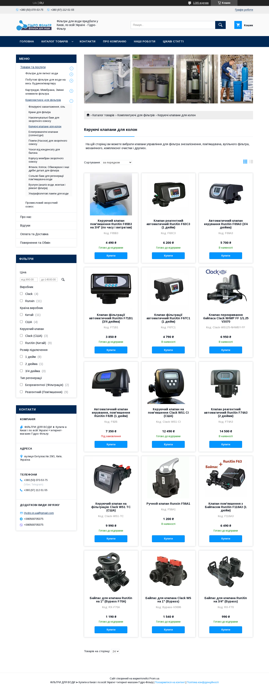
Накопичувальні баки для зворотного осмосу (44, 119)
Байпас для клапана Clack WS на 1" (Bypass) (168, 599)
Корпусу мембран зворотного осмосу (46, 160)
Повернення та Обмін (35, 242)
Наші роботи (144, 41)
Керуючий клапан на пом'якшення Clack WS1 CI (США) (168, 413)
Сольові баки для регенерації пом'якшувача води (46, 178)
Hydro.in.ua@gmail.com (39, 513)
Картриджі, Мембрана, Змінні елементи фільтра (44, 91)
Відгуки (25, 225)
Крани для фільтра (40, 112)
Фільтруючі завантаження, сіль (47, 106)
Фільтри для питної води (41, 73)
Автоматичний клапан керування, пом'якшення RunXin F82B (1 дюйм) (111, 413)
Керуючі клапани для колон (45, 126)
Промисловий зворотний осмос (41, 204)
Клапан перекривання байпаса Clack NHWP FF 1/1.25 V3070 (225, 318)
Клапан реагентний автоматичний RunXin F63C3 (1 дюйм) (168, 224)
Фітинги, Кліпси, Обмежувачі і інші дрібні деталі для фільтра (49, 169)
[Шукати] (220, 25)
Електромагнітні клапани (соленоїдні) (43, 133)
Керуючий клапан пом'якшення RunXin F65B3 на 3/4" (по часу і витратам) (111, 224)
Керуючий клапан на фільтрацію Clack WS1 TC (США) (111, 507)
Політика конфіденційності (203, 682)
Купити (111, 255)
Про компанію (114, 41)
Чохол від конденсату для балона (44, 151)
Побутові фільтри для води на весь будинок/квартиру (45, 81)
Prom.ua (154, 678)
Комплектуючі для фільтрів (136, 115)
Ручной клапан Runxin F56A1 (168, 503)
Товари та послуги (33, 67)
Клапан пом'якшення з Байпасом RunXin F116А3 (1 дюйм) (226, 507)
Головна (27, 41)
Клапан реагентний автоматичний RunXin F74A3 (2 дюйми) (226, 413)
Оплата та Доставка (34, 234)
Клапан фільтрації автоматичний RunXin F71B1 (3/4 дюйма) (111, 318)
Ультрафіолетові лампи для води (49, 193)
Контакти (87, 41)
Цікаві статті (173, 41)
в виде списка (251, 162)
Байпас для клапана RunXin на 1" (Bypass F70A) (111, 599)
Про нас (25, 217)
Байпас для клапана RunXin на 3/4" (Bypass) (225, 599)
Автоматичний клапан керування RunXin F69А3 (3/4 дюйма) (226, 224)
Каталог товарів (54, 41)
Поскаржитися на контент (170, 682)
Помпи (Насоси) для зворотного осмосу (48, 142)
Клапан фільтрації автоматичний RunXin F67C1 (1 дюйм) (168, 318)
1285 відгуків (201, 2)
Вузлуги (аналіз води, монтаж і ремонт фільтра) (47, 186)
